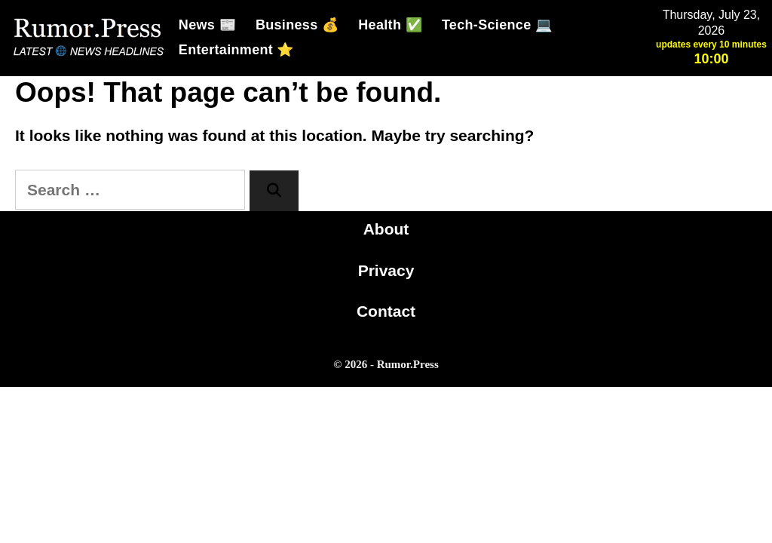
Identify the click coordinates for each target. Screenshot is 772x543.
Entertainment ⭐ (236, 49)
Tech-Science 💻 (497, 24)
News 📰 (207, 24)
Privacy (386, 270)
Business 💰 (297, 24)
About (386, 229)
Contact (386, 311)
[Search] (274, 190)
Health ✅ (390, 24)
